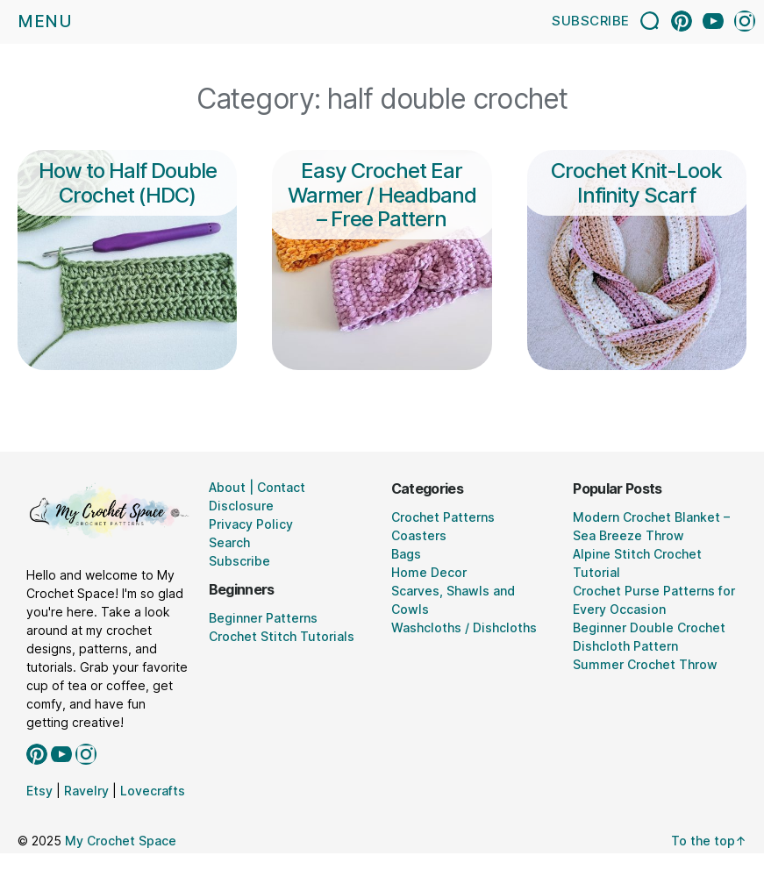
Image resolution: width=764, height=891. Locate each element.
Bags (406, 553)
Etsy (39, 790)
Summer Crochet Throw (645, 664)
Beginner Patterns (263, 617)
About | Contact (257, 487)
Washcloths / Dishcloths (464, 627)
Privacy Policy (251, 524)
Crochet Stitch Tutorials (281, 636)
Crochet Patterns (443, 517)
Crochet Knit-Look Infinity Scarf (636, 182)
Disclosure (241, 505)
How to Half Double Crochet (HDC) (128, 182)
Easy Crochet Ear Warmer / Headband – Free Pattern (382, 195)
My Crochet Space (120, 840)
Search (229, 542)
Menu (45, 21)
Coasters (418, 535)
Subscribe (591, 20)
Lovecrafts (152, 790)
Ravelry (86, 790)
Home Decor (429, 572)
